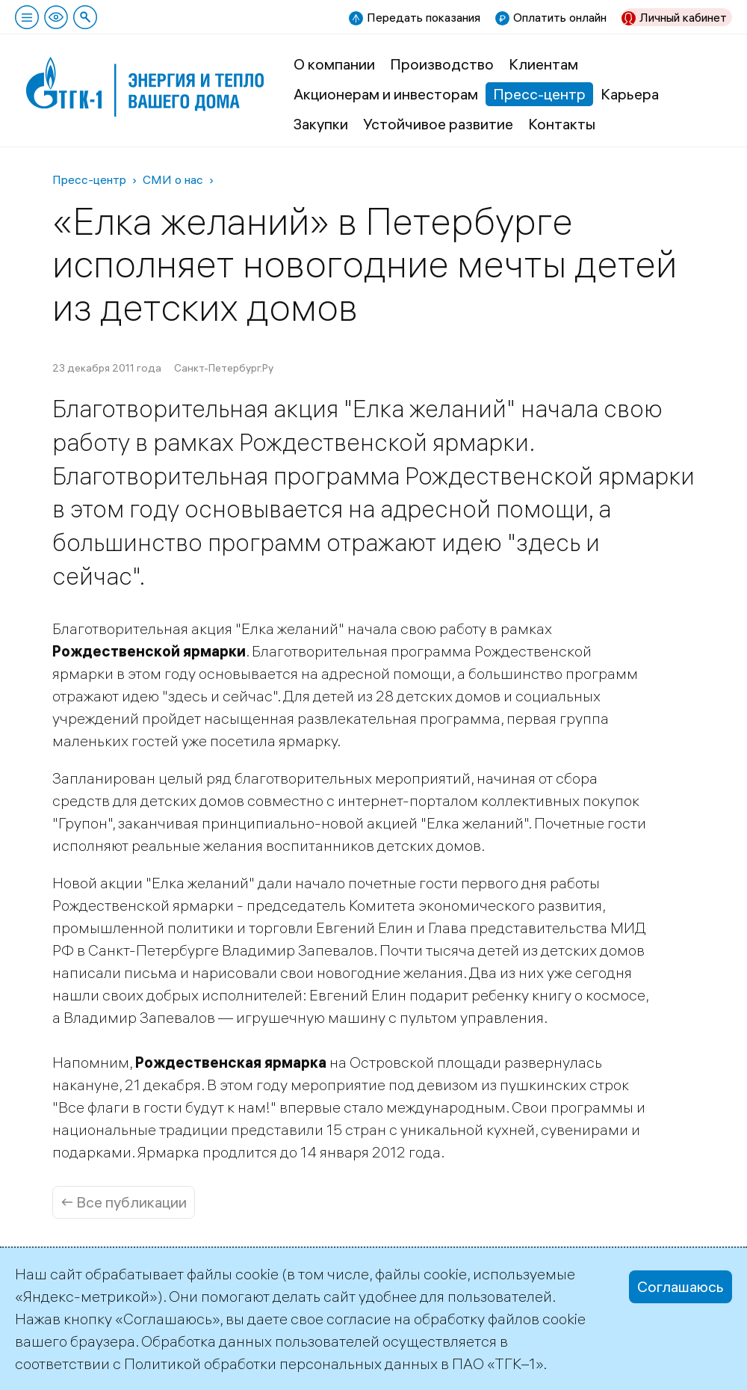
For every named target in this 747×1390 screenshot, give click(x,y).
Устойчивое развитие (438, 123)
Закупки (321, 123)
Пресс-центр (539, 93)
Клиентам (543, 64)
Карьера (630, 93)
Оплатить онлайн (560, 17)
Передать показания (423, 17)
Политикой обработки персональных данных (281, 1363)
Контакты (561, 123)
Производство (442, 64)
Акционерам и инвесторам (386, 93)
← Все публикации (124, 1202)
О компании (334, 64)
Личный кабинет (683, 17)
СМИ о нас (173, 179)
